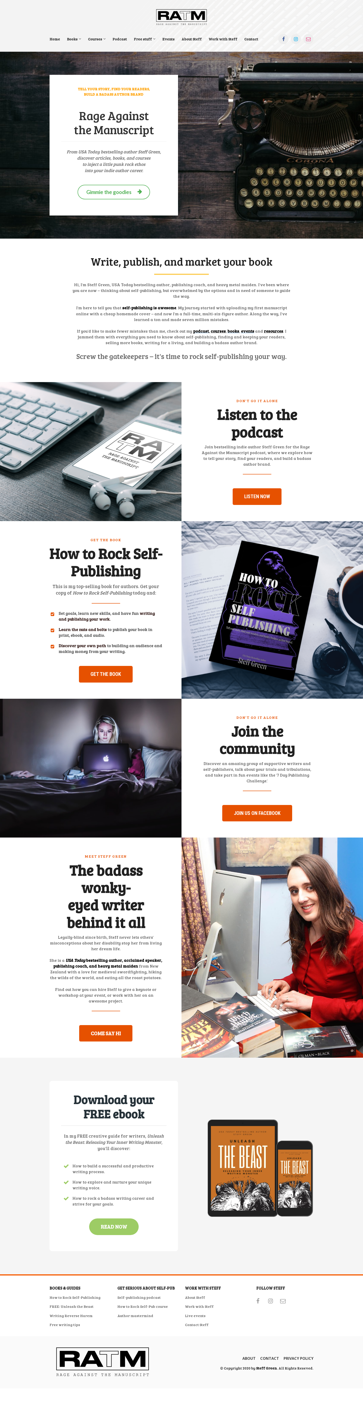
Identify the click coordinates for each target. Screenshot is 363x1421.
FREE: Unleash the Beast (72, 1360)
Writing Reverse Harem (71, 1370)
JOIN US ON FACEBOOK (257, 854)
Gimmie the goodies (113, 192)
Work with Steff (223, 38)
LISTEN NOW (257, 510)
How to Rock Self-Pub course (142, 1360)
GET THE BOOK (106, 701)
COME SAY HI (106, 1087)
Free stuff (143, 38)
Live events (195, 1370)
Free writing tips (65, 1379)
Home (55, 38)
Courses (95, 38)
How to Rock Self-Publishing (75, 1351)
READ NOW (114, 1280)
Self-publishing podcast (139, 1351)
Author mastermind (135, 1370)
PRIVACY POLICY (298, 1413)
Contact (251, 38)
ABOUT (249, 1413)
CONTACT (269, 1413)
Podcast (120, 38)
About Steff (192, 38)
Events (168, 38)
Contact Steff (197, 1379)
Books (72, 38)
